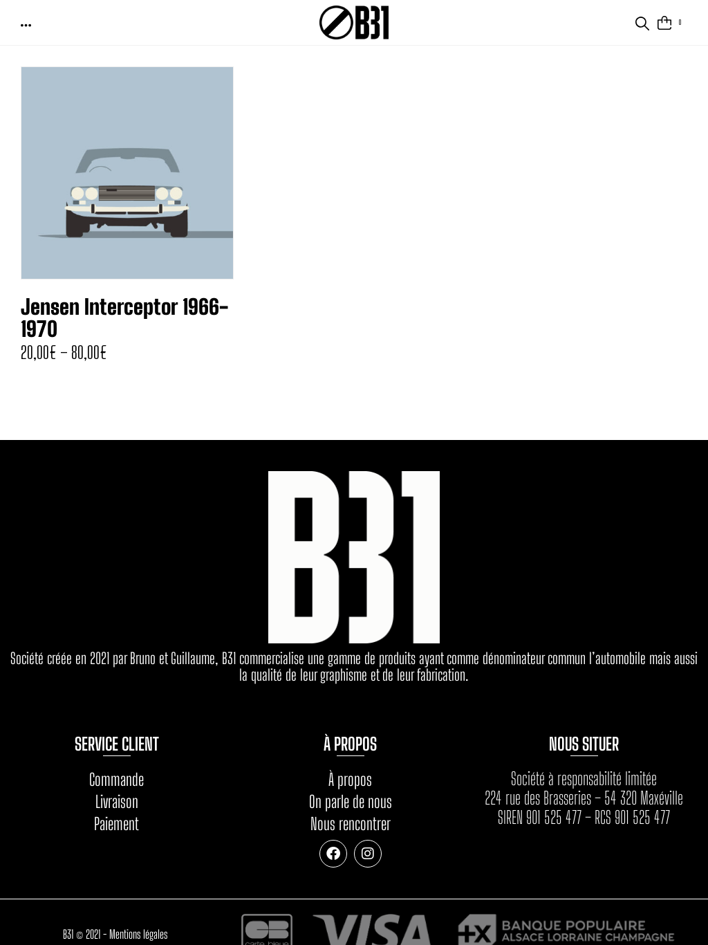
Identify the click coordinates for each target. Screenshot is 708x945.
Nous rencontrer (350, 824)
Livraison (116, 801)
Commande (116, 779)
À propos (350, 779)
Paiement (116, 824)
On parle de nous (350, 801)
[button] (27, 24)
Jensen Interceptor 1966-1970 (124, 317)
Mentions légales (138, 934)
